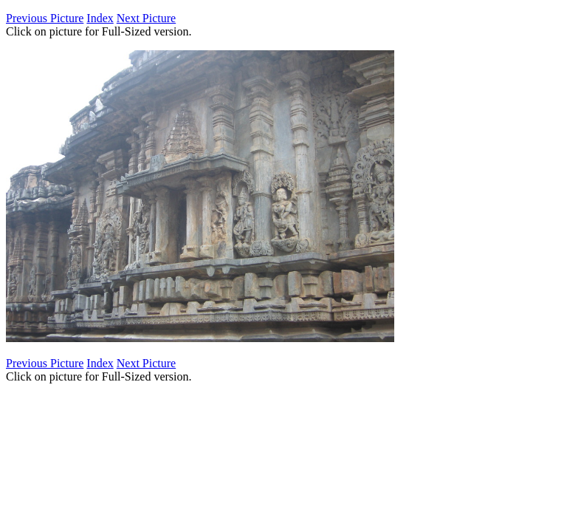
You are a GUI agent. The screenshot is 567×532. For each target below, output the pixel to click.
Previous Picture (44, 18)
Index (99, 18)
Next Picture (146, 18)
